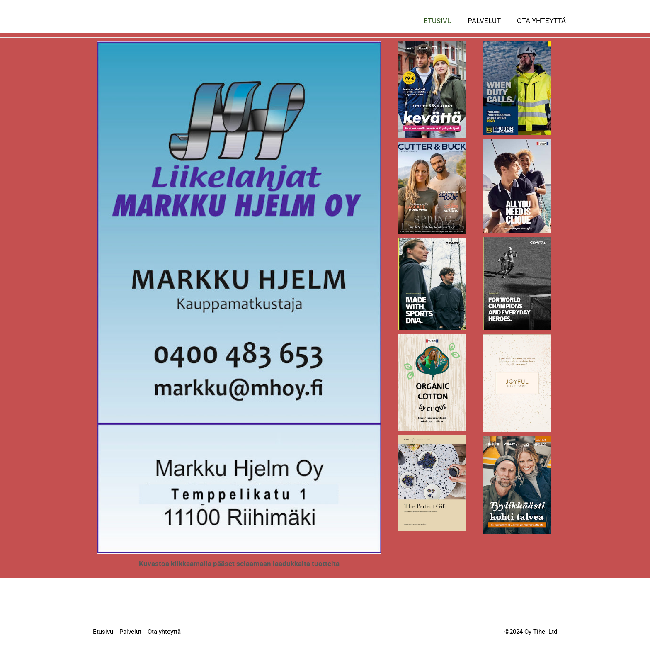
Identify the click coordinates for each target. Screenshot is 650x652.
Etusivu (442, 21)
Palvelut (487, 21)
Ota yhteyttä (542, 21)
